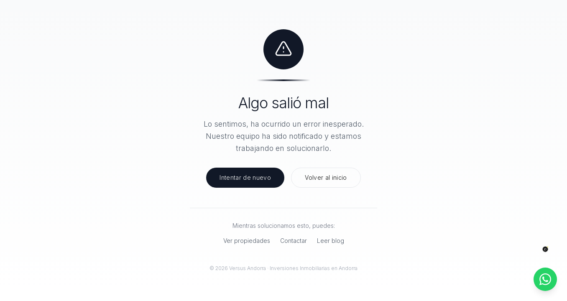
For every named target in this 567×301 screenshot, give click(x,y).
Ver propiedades (246, 240)
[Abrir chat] (545, 249)
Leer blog (330, 240)
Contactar (293, 240)
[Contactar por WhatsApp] (545, 279)
